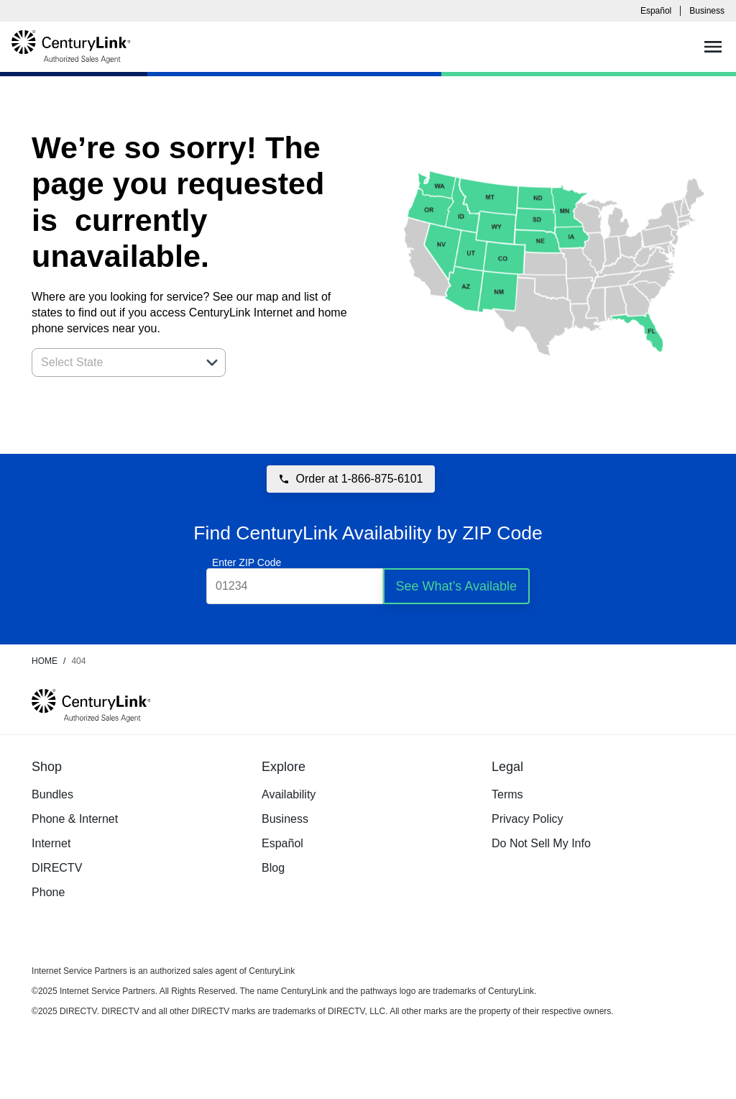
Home (45, 661)
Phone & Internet (75, 819)
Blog (273, 868)
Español (655, 11)
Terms (507, 794)
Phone (48, 892)
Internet (51, 843)
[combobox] (112, 362)
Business (706, 11)
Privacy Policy (528, 819)
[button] (212, 362)
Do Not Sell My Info (541, 843)
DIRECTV (57, 868)
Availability (289, 794)
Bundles (52, 794)
